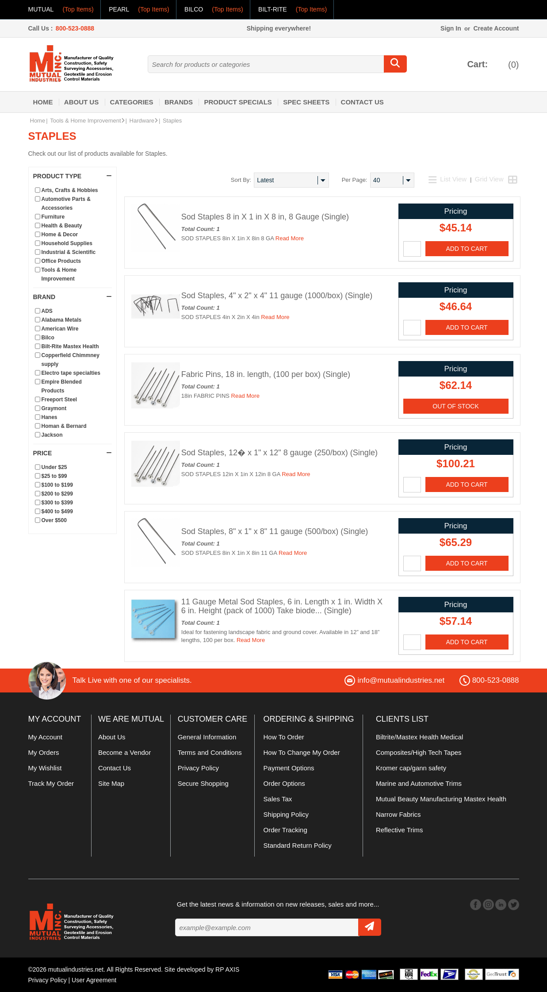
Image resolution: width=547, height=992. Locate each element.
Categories (131, 102)
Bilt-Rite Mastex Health (70, 346)
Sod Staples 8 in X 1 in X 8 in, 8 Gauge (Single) (265, 216)
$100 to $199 (57, 485)
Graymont (54, 408)
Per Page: (354, 180)
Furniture (53, 217)
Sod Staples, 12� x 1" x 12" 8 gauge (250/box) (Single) (279, 452)
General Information (207, 737)
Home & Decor (60, 234)
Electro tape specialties (71, 373)
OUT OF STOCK (455, 406)
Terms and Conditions (210, 752)
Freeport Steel (59, 399)
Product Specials (238, 102)
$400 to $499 (57, 511)
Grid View (489, 179)
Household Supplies (67, 243)
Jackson (52, 435)
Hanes (49, 417)
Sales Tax (278, 799)
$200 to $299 (57, 494)
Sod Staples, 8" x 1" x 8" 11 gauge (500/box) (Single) (274, 531)
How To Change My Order (302, 752)
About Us (81, 102)
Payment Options (289, 768)
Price (72, 453)
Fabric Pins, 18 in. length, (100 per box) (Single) (265, 374)
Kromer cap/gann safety (411, 768)
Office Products (61, 261)
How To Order (284, 737)
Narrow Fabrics (398, 814)
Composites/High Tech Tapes (419, 752)
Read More (289, 238)
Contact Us (362, 102)
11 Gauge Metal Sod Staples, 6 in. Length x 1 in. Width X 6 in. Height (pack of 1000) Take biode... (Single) (282, 606)
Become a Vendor (124, 752)
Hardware (144, 120)
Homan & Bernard (64, 426)
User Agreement (94, 980)
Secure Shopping (203, 783)
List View (448, 179)
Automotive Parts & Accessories (66, 203)
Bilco (48, 338)
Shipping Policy (286, 814)
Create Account (496, 28)
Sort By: (241, 180)
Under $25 (54, 467)
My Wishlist (45, 768)
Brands (178, 102)
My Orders (43, 752)
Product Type (72, 176)
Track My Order (51, 783)
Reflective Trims (399, 830)
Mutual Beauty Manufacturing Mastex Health (441, 799)
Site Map (111, 783)
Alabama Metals (62, 320)
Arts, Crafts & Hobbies (70, 190)
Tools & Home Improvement (87, 120)
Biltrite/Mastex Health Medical (419, 737)
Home (43, 102)
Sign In (450, 28)
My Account (45, 737)
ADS (47, 311)
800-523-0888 (75, 28)
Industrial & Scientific (69, 252)
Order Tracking (285, 830)
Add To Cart (466, 248)
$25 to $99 (54, 476)
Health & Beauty (62, 226)
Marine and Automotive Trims (419, 783)
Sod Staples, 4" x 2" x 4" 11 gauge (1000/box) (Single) (276, 295)
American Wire (60, 329)
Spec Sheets (306, 102)
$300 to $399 (57, 503)
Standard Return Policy (298, 845)
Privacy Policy (198, 768)
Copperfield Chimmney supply (70, 359)
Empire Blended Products (62, 386)
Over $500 (54, 520)
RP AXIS (227, 969)
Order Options (284, 783)
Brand (72, 296)
